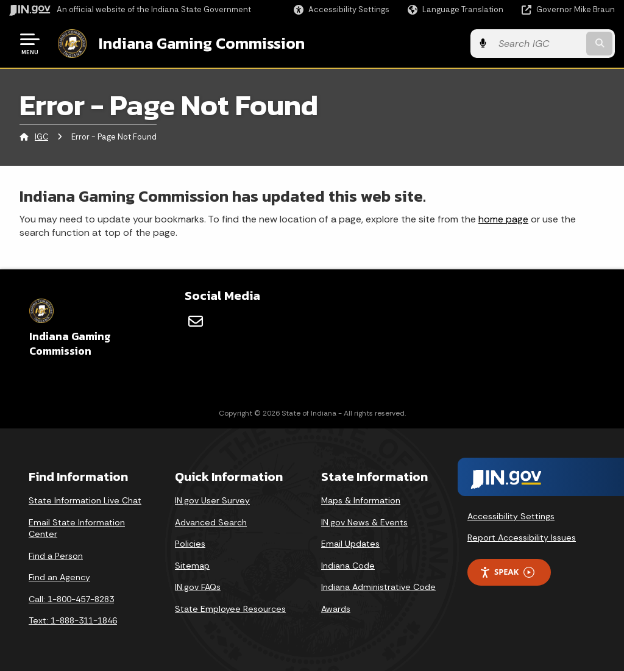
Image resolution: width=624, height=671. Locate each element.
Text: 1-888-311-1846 (73, 620)
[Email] (195, 321)
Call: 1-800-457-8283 (71, 599)
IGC (41, 137)
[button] (341, 9)
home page (503, 218)
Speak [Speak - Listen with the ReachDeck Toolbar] (507, 572)
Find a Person (56, 555)
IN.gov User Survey (212, 500)
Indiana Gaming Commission (202, 43)
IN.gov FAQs (198, 586)
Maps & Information (360, 500)
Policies (190, 543)
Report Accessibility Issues (521, 537)
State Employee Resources (230, 608)
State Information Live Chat (85, 500)
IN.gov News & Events (364, 521)
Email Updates (350, 543)
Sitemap (192, 564)
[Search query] (547, 43)
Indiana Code (348, 564)
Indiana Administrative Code (378, 586)
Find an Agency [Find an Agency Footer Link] (59, 577)
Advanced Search (211, 521)
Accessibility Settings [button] (511, 515)
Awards (335, 608)
